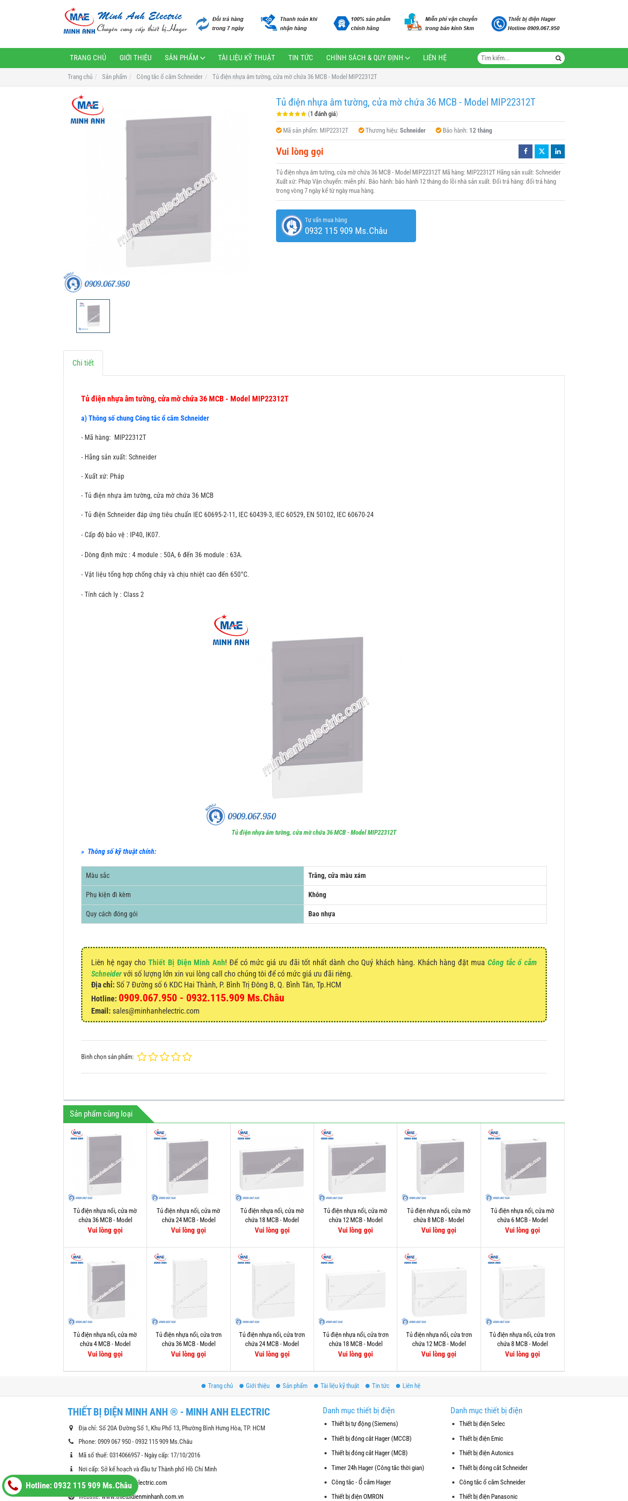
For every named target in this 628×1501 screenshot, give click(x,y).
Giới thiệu (135, 58)
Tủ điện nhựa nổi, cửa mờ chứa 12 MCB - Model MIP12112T (355, 1220)
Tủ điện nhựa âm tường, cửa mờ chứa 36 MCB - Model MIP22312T (314, 832)
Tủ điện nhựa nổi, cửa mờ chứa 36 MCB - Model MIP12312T (105, 1220)
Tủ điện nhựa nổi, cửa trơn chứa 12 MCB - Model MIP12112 (439, 1344)
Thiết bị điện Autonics (486, 1453)
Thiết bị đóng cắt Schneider (493, 1468)
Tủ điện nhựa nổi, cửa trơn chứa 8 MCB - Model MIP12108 (522, 1344)
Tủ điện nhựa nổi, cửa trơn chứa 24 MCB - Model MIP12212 (272, 1344)
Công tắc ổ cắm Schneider (492, 1482)
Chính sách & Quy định (364, 58)
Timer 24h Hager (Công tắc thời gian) (377, 1468)
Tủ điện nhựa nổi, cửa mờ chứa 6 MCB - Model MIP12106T (522, 1220)
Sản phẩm (181, 58)
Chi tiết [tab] (83, 362)
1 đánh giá (323, 114)
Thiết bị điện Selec (482, 1424)
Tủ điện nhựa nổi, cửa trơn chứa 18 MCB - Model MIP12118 (356, 1344)
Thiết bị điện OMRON (357, 1497)
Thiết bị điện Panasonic (488, 1497)
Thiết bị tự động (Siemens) (364, 1424)
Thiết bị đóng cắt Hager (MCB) (369, 1453)
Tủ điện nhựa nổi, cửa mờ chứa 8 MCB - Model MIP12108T (439, 1220)
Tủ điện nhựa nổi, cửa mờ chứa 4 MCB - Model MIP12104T (105, 1344)
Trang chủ (88, 58)
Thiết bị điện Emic (481, 1439)
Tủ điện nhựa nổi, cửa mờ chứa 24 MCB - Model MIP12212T (188, 1220)
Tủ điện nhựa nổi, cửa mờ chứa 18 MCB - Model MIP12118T (272, 1220)
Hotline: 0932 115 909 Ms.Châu (68, 1485)
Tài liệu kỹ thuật (246, 58)
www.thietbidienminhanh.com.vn (143, 1497)
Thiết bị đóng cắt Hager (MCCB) (371, 1439)
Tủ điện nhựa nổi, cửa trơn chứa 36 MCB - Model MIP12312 (189, 1344)
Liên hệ (435, 58)
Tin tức (300, 58)
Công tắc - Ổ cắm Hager (361, 1482)
